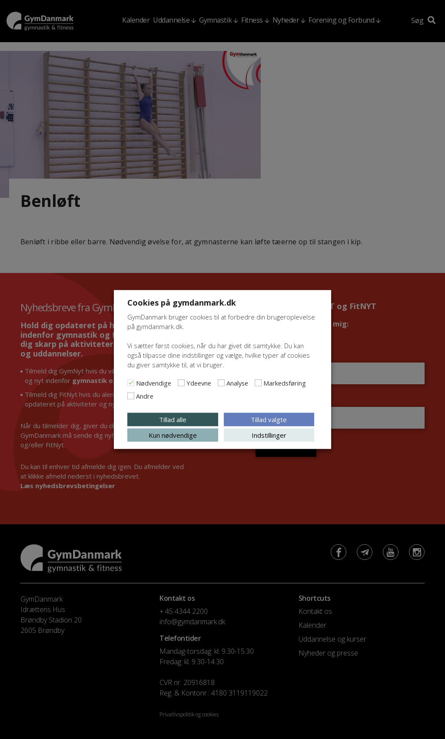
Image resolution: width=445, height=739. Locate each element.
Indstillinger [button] (269, 435)
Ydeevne (198, 383)
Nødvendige (153, 383)
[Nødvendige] (130, 382)
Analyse (237, 383)
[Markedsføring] (258, 382)
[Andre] (130, 396)
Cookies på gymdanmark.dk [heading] (181, 302)
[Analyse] (221, 382)
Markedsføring (284, 383)
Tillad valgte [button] (269, 419)
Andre (144, 396)
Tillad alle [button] (172, 419)
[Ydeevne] (181, 382)
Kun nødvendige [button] (173, 435)
